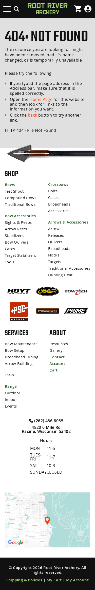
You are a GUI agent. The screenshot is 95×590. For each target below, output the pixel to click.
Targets (54, 262)
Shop (11, 173)
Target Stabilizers (20, 255)
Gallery (56, 350)
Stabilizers (14, 235)
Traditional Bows (20, 204)
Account (57, 363)
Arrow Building (19, 363)
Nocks (53, 255)
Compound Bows (20, 198)
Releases (56, 235)
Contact (57, 357)
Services (16, 333)
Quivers (55, 242)
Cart (53, 370)
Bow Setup (15, 350)
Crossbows (58, 184)
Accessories (58, 211)
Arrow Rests (16, 229)
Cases (10, 249)
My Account (77, 580)
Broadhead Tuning (21, 357)
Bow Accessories (20, 216)
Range (11, 386)
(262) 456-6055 (46, 420)
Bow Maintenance (21, 344)
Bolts (53, 191)
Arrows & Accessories (68, 222)
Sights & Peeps (18, 222)
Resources (58, 344)
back (32, 115)
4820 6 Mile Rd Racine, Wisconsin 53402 (46, 429)
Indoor (11, 399)
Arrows (54, 229)
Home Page (40, 99)
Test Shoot (14, 191)
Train (9, 375)
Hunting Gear (60, 275)
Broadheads (59, 204)
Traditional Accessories (69, 268)
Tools (9, 262)
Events (11, 406)
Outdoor (13, 393)
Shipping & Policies (24, 580)
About (57, 333)
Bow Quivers (16, 242)
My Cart (54, 580)
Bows (10, 185)
